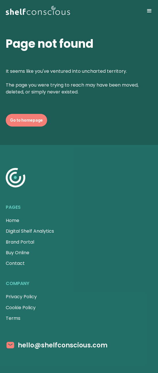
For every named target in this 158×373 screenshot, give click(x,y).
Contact (15, 263)
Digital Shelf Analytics (30, 231)
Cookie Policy (21, 307)
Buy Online (17, 252)
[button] (149, 11)
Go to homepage (26, 120)
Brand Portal (20, 242)
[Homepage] (38, 11)
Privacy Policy (21, 296)
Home (12, 220)
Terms (13, 318)
